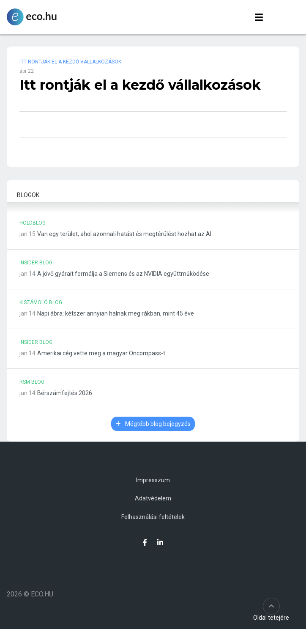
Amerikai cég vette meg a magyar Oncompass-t (101, 353)
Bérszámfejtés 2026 (64, 393)
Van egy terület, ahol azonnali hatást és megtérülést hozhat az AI (125, 234)
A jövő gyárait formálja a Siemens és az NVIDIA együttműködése (123, 273)
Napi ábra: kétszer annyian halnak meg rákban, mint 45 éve (115, 313)
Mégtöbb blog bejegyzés (153, 423)
